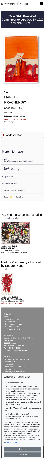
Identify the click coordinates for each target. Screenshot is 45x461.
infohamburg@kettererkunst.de (15, 350)
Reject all (23, 449)
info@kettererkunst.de (12, 329)
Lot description (13, 135)
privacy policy (12, 442)
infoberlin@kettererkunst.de (14, 372)
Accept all (22, 455)
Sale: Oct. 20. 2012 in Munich (22, 20)
